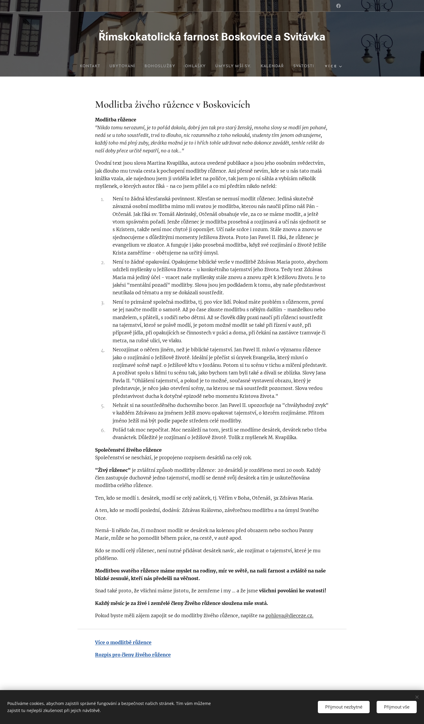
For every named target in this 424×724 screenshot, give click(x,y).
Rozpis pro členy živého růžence (133, 655)
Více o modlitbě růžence (123, 642)
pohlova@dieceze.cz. (289, 616)
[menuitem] (97, 66)
